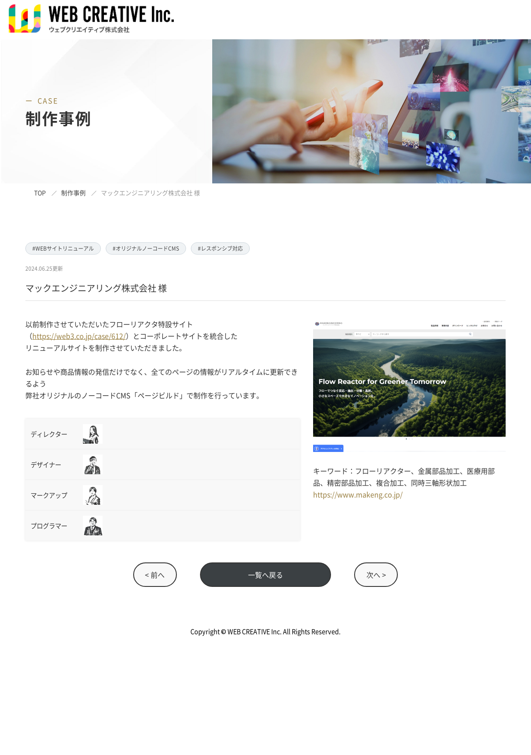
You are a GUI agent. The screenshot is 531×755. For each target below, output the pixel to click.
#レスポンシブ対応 (220, 248)
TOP (40, 192)
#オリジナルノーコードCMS (146, 248)
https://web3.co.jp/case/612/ (79, 336)
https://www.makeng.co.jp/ (358, 494)
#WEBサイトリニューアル (63, 248)
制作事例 (73, 192)
